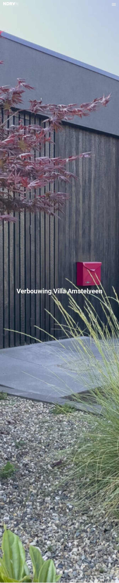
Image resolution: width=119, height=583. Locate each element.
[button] (114, 4)
